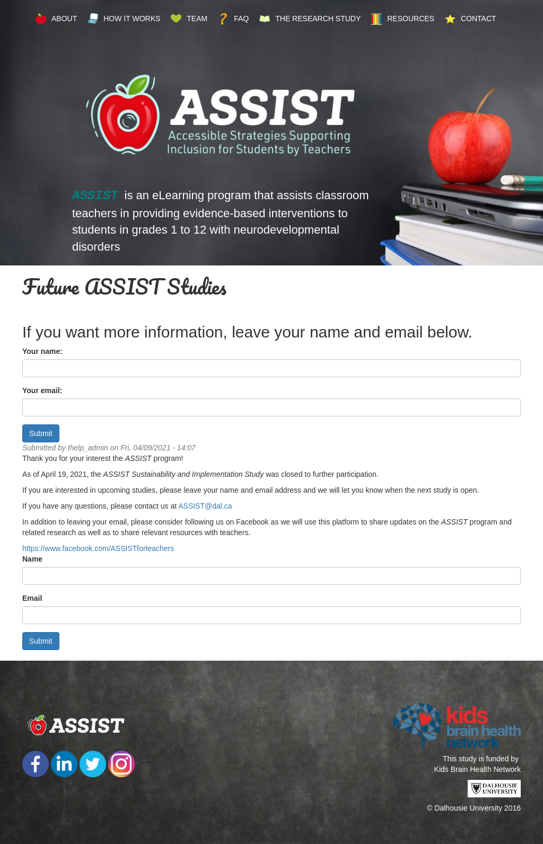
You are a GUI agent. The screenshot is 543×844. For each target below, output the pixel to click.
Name (32, 559)
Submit (40, 433)
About (64, 18)
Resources (410, 18)
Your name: (42, 351)
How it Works (131, 18)
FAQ (241, 18)
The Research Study (318, 18)
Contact (478, 18)
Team (197, 18)
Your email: (42, 390)
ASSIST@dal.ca (205, 506)
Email (32, 598)
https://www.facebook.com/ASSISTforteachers (98, 548)
